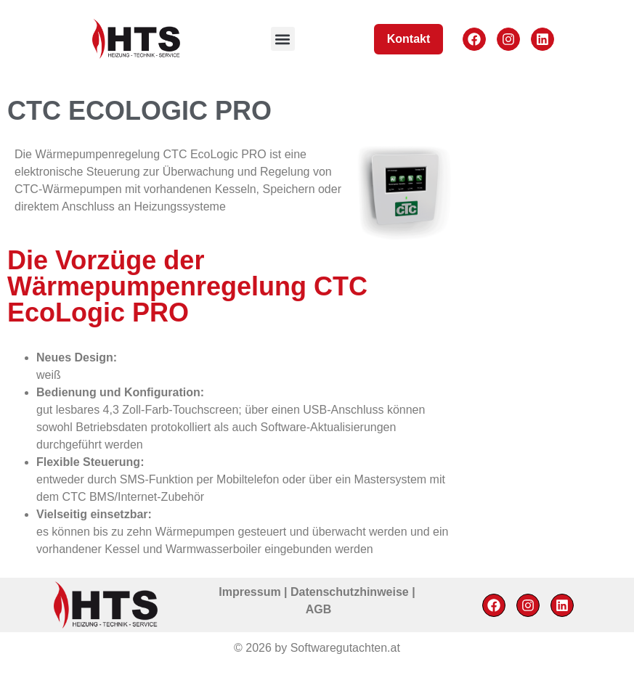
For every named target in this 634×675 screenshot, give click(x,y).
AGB (319, 609)
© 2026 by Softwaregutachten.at (317, 648)
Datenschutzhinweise (351, 592)
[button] (283, 39)
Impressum (251, 592)
